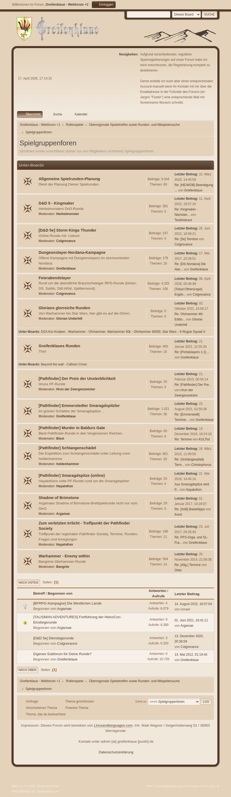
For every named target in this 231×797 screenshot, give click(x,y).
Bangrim (62, 567)
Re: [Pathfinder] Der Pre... (193, 385)
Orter (178, 570)
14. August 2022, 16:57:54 (193, 604)
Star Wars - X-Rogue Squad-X (183, 332)
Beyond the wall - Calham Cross (64, 364)
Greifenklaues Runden (59, 346)
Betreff (39, 593)
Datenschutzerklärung (116, 752)
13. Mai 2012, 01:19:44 (191, 654)
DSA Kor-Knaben (53, 332)
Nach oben (27, 669)
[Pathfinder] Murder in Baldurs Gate (72, 428)
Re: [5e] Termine (186, 239)
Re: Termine (183, 439)
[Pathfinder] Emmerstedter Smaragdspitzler (79, 405)
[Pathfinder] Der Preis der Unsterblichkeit (77, 378)
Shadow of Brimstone (59, 498)
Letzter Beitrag (189, 594)
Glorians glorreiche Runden (64, 308)
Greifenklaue (193, 190)
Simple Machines (48, 786)
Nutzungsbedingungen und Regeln (177, 786)
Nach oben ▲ (210, 786)
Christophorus (201, 465)
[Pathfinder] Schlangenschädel (67, 448)
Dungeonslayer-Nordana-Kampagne (72, 252)
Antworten (157, 591)
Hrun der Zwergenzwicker (75, 389)
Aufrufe (158, 596)
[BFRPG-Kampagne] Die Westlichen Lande (67, 603)
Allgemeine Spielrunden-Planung (69, 179)
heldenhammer (67, 464)
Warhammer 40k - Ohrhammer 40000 (133, 332)
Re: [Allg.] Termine (188, 565)
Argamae (63, 514)
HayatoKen (64, 486)
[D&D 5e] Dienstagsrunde (53, 638)
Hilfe (149, 786)
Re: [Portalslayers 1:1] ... (192, 352)
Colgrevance (65, 241)
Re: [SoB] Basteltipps (190, 509)
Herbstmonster (67, 214)
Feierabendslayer (55, 278)
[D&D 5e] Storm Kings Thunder (67, 230)
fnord (178, 514)
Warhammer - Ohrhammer (86, 332)
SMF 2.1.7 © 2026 (23, 786)
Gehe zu (140, 701)
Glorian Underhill (69, 318)
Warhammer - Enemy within (64, 556)
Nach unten (28, 582)
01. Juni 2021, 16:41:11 (191, 620)
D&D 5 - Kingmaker (56, 203)
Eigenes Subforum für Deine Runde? (62, 654)
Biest (60, 438)
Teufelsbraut (183, 220)
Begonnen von (60, 593)
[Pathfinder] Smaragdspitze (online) (72, 475)
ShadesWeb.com (48, 791)
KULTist (204, 439)
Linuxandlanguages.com (113, 725)
